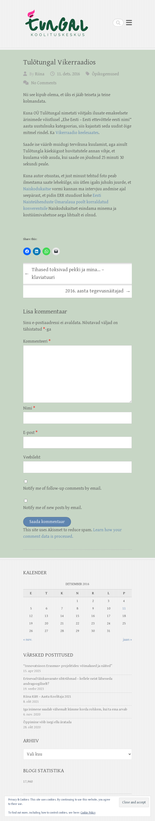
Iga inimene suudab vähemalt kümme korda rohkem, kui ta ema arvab (75, 709)
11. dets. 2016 (68, 74)
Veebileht (31, 457)
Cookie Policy (88, 812)
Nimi (29, 408)
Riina (39, 74)
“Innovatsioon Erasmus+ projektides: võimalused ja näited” (67, 666)
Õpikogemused (105, 74)
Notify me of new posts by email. (52, 507)
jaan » (127, 639)
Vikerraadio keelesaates (77, 132)
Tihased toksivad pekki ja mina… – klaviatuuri (64, 273)
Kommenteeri (37, 341)
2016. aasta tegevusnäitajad (98, 292)
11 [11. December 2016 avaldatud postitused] (124, 608)
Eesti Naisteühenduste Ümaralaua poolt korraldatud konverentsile (65, 202)
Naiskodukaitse (37, 188)
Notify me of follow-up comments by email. (62, 488)
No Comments (43, 82)
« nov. (27, 639)
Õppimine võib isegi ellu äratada (47, 722)
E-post (30, 432)
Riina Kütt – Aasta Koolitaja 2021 (47, 696)
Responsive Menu (129, 22)
